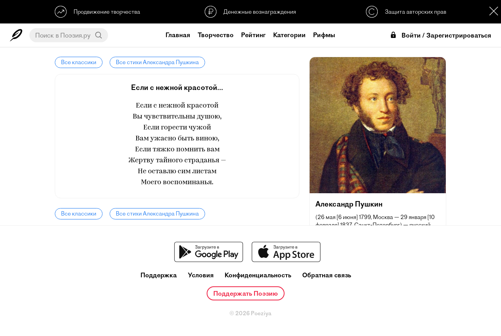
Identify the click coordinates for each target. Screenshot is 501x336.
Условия (201, 275)
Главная (178, 35)
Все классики (78, 62)
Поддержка (159, 275)
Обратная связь (326, 275)
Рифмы (324, 35)
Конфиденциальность (258, 275)
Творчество (216, 35)
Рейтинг (253, 35)
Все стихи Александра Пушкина (157, 62)
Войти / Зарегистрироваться (440, 35)
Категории (289, 35)
